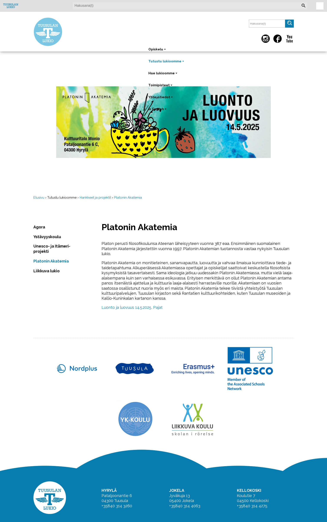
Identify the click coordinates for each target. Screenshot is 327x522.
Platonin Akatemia (128, 197)
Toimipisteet (160, 87)
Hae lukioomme (163, 75)
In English (157, 111)
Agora (39, 227)
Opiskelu (157, 51)
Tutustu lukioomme (166, 63)
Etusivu (38, 197)
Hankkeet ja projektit (95, 197)
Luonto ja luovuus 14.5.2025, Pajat (132, 307)
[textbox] (267, 24)
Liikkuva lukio (46, 271)
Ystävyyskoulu (47, 236)
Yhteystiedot (161, 99)
